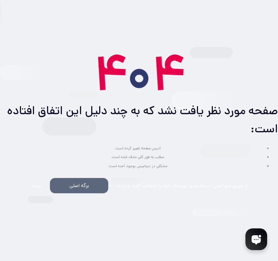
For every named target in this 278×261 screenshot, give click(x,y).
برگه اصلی (79, 185)
